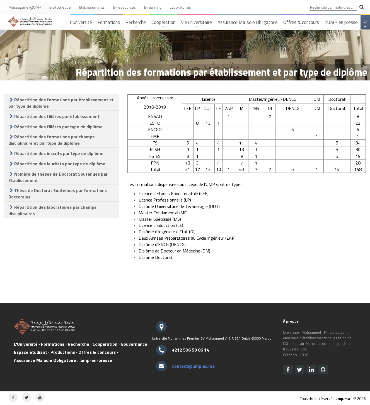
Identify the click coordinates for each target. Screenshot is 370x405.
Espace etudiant (30, 352)
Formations (109, 24)
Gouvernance (134, 344)
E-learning (152, 7)
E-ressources (124, 7)
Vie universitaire (196, 24)
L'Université (81, 24)
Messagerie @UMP (25, 7)
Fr (365, 24)
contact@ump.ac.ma (193, 366)
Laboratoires (180, 7)
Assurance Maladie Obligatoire (247, 22)
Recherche (135, 24)
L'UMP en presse (341, 22)
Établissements (92, 7)
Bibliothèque (60, 7)
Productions (62, 352)
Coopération (163, 24)
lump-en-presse (95, 360)
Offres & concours (301, 24)
